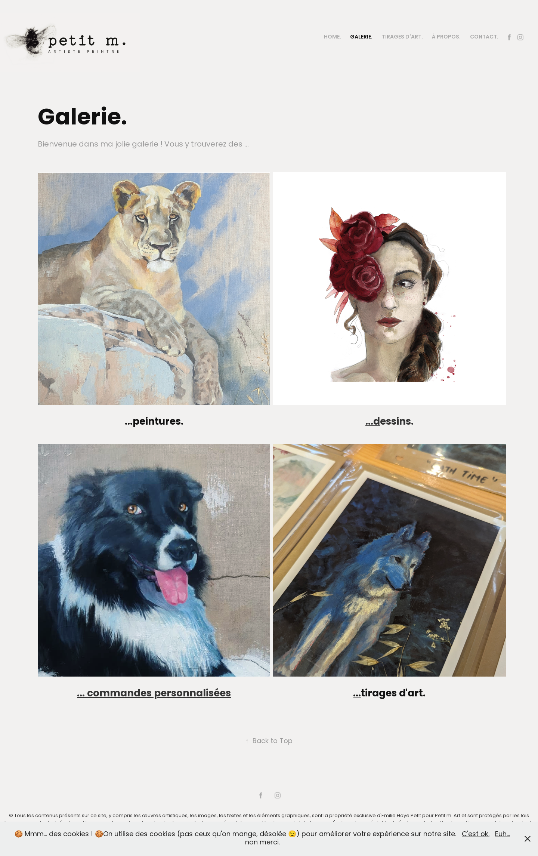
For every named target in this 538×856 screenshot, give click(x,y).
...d (372, 422)
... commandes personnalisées (154, 694)
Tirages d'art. (402, 37)
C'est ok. (475, 834)
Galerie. (361, 37)
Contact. (484, 37)
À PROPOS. (446, 37)
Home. (332, 37)
